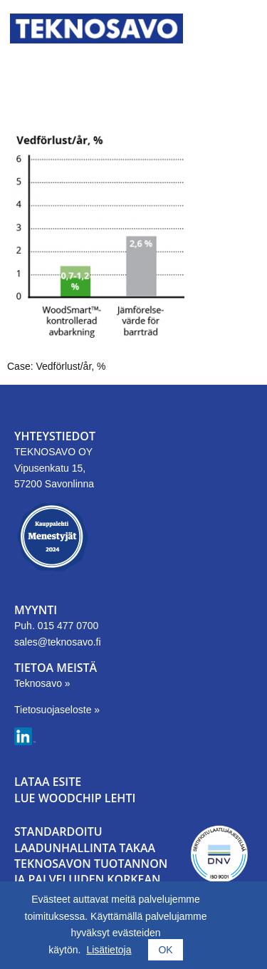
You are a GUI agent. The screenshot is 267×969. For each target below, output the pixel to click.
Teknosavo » (42, 683)
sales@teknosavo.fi (57, 642)
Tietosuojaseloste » (57, 709)
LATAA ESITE (47, 781)
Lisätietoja (108, 949)
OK (165, 949)
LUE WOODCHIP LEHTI (74, 798)
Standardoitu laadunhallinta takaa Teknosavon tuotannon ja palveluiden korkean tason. (90, 863)
